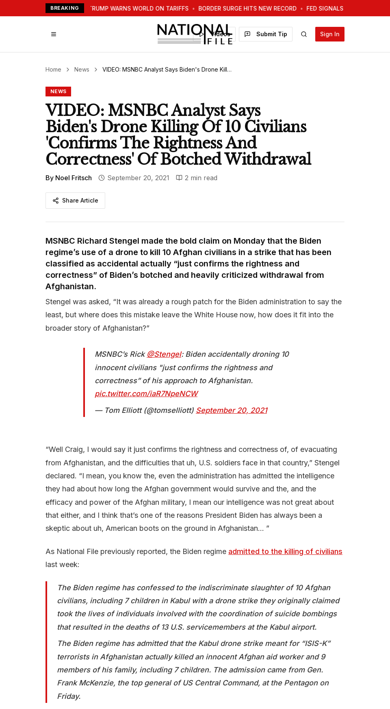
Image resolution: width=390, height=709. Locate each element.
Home (53, 69)
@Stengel (164, 354)
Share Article (75, 200)
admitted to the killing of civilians (285, 551)
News (81, 69)
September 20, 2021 (231, 410)
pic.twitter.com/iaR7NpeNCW (146, 393)
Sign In (330, 34)
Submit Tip (265, 34)
